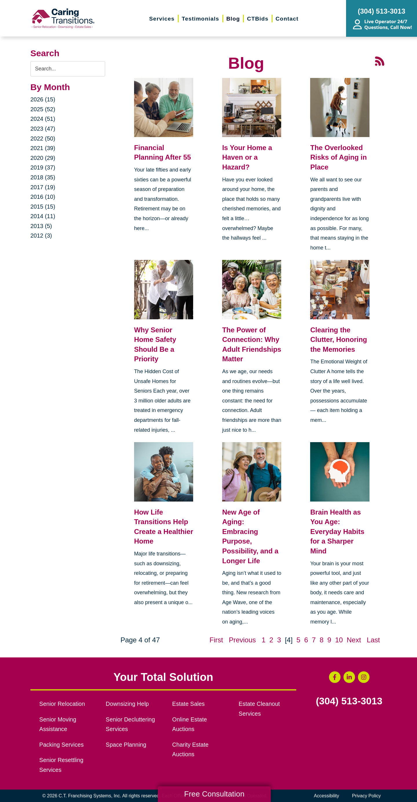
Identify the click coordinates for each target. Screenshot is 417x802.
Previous (242, 640)
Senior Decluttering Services (130, 724)
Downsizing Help (127, 704)
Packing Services (61, 744)
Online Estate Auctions (189, 724)
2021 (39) (42, 148)
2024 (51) (42, 119)
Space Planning (126, 744)
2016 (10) (42, 197)
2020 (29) (42, 158)
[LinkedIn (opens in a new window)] (349, 677)
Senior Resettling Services (61, 765)
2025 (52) (42, 109)
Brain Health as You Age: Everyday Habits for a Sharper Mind (337, 531)
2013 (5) (41, 226)
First (216, 640)
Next (354, 640)
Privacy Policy (366, 795)
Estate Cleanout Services (259, 709)
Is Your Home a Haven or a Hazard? (247, 157)
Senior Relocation (62, 704)
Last (373, 640)
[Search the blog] (67, 68)
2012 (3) (41, 235)
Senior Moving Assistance (57, 724)
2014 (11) (42, 216)
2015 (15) (42, 206)
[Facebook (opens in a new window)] (335, 677)
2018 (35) (42, 177)
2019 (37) (42, 167)
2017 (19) (42, 187)
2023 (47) (42, 128)
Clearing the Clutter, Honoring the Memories (338, 339)
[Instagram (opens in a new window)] (364, 677)
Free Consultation (214, 794)
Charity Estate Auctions (190, 749)
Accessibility (326, 795)
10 (339, 640)
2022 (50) (42, 138)
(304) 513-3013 (349, 701)
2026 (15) (42, 99)
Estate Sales (188, 704)
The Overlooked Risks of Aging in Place (338, 157)
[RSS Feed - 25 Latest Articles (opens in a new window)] (380, 60)
